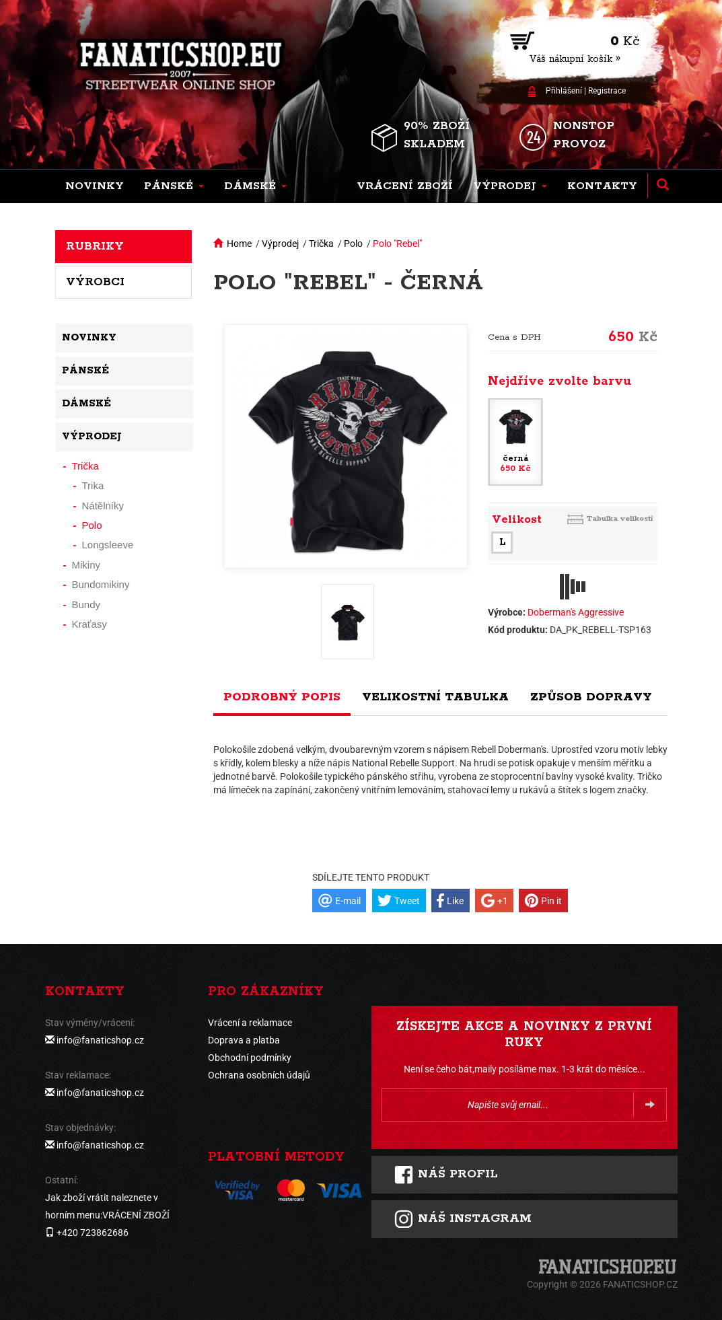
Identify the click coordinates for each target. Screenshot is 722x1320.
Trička (321, 243)
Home (239, 243)
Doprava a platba (244, 1040)
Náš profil (446, 1175)
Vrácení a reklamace (250, 1022)
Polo (353, 243)
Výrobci (95, 281)
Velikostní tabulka (435, 697)
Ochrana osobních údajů (259, 1075)
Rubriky (95, 246)
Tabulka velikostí (619, 518)
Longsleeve (108, 544)
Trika (93, 485)
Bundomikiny (101, 584)
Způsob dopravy (591, 697)
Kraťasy (89, 624)
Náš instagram (463, 1219)
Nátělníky (103, 505)
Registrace (607, 91)
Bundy (86, 604)
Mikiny (86, 565)
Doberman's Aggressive (576, 612)
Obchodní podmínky (249, 1057)
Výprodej (280, 243)
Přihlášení (564, 91)
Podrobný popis (281, 697)
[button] (174, 186)
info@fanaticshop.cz (100, 1040)
